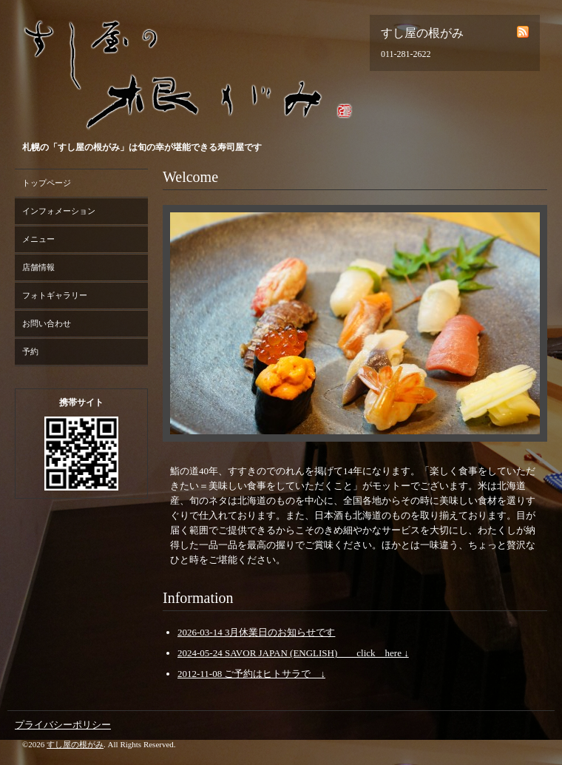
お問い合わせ (46, 323)
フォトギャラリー (54, 295)
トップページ (46, 182)
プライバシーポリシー (63, 724)
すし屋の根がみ (75, 744)
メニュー (38, 239)
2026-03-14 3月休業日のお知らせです (256, 632)
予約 (30, 351)
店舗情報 (38, 267)
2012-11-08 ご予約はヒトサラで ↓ (251, 673)
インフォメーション (58, 210)
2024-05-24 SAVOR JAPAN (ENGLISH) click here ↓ (293, 652)
